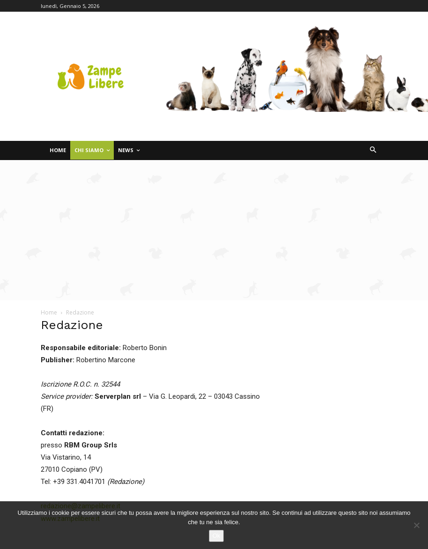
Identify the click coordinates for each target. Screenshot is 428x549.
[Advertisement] (214, 230)
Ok (217, 535)
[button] (373, 150)
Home (49, 312)
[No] (416, 525)
